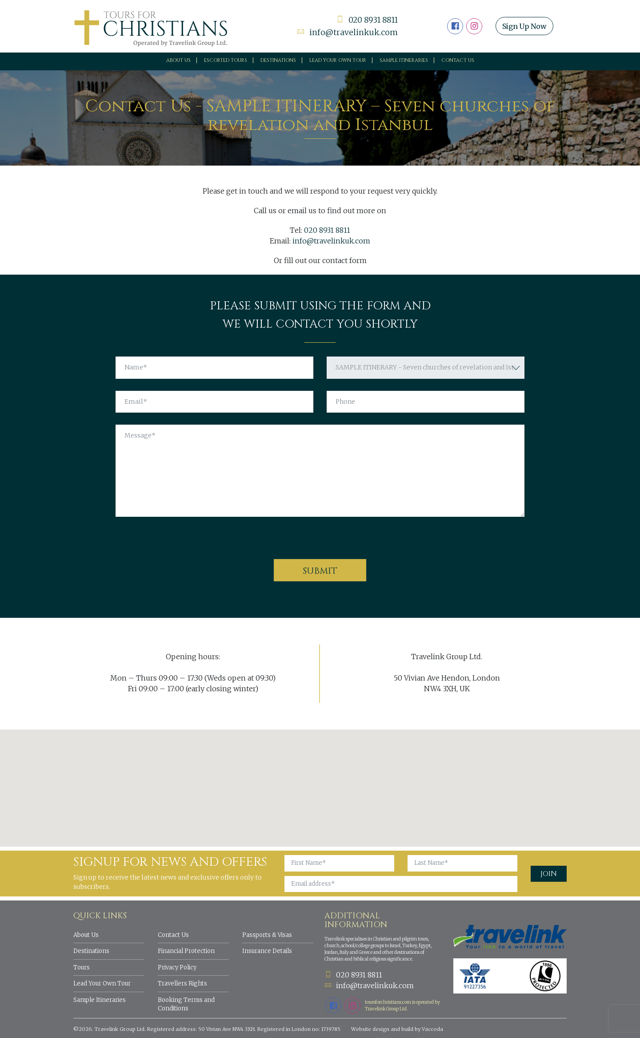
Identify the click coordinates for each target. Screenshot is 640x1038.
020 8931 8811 (366, 20)
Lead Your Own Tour (102, 983)
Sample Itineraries (404, 60)
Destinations (278, 60)
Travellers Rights (182, 983)
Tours (81, 967)
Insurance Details (267, 951)
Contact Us (457, 60)
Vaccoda (432, 1029)
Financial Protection (186, 951)
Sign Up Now (525, 26)
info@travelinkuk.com (347, 32)
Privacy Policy (177, 967)
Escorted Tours (225, 60)
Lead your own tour (337, 60)
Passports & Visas (267, 935)
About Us (178, 60)
